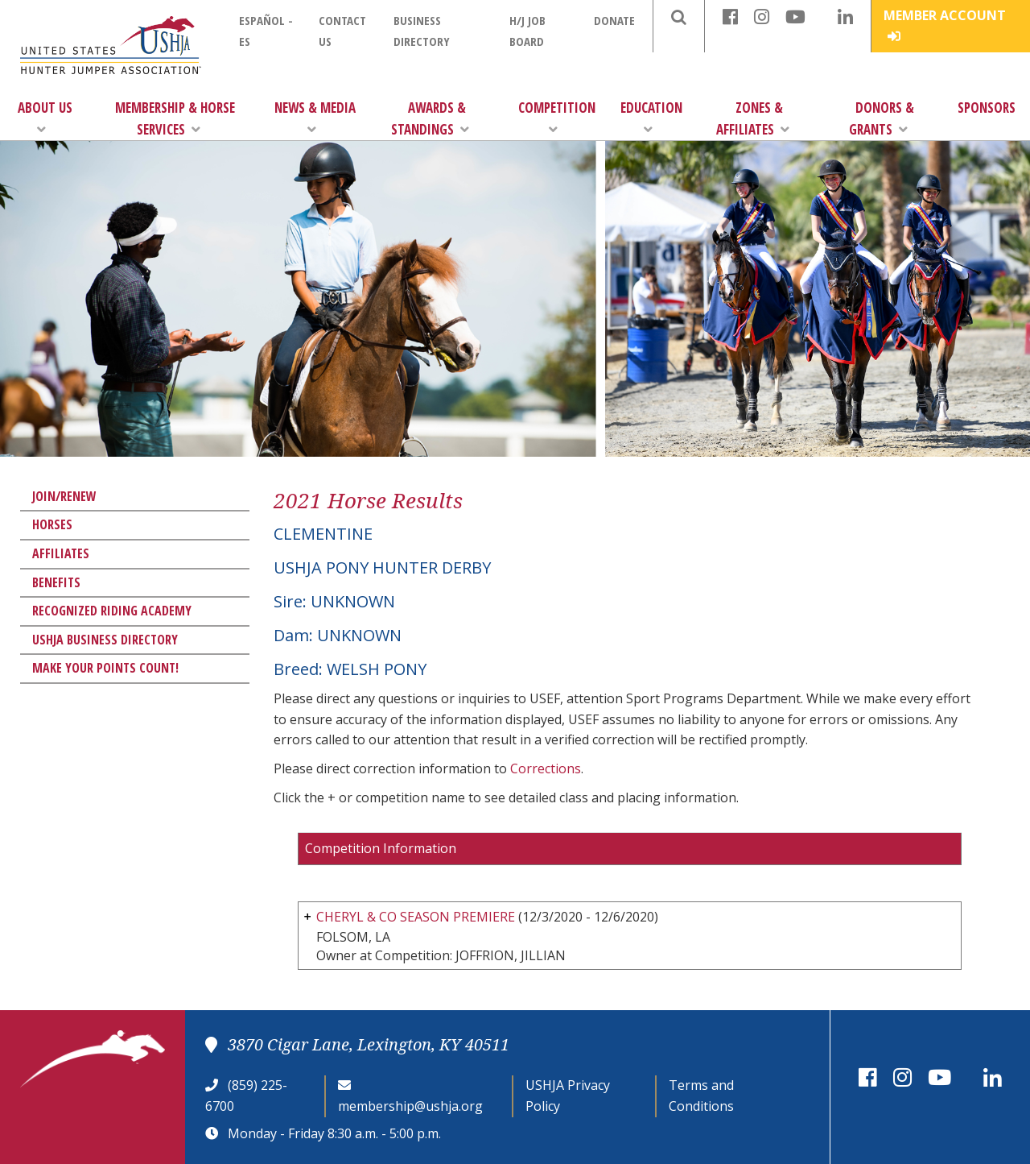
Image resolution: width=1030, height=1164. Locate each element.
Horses (52, 524)
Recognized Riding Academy (112, 610)
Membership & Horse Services (175, 118)
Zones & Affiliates (752, 118)
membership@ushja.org (410, 1106)
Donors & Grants (881, 118)
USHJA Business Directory (105, 639)
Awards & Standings (430, 118)
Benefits (56, 582)
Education (651, 117)
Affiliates (60, 553)
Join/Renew (64, 496)
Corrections (545, 768)
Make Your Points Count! (105, 668)
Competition (556, 117)
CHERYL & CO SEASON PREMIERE (415, 917)
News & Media (315, 117)
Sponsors (987, 107)
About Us (45, 117)
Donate (614, 20)
